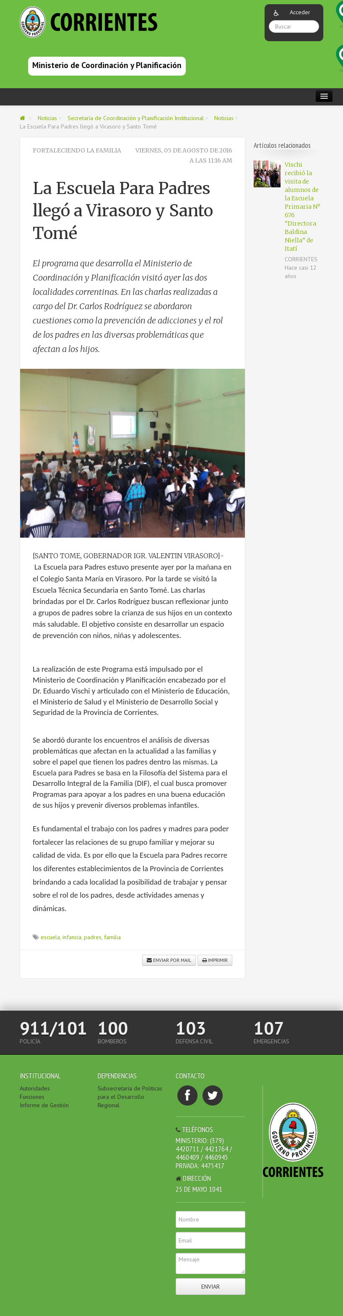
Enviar (210, 1286)
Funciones (32, 1097)
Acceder (300, 12)
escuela (50, 937)
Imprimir (215, 960)
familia (112, 937)
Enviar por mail (169, 960)
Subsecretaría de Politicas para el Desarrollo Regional (130, 1097)
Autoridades (35, 1088)
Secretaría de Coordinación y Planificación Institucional (136, 118)
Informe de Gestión (44, 1105)
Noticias (47, 118)
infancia (71, 937)
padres (92, 937)
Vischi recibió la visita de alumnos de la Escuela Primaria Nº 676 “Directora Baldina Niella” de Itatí (302, 206)
